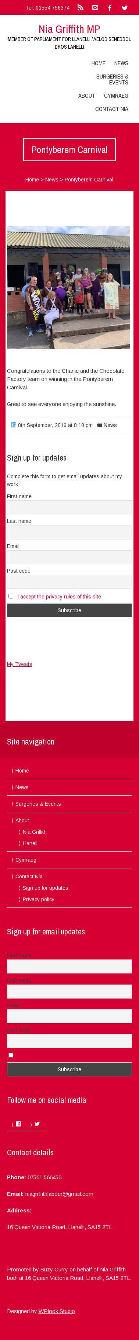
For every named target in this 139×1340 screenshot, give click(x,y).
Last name (19, 521)
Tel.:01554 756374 (48, 8)
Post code (19, 571)
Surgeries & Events (112, 79)
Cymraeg (116, 95)
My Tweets (19, 664)
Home (99, 63)
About (86, 95)
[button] (68, 287)
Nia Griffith (35, 832)
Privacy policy (38, 899)
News (121, 63)
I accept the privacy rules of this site (59, 597)
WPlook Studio (57, 1311)
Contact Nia (111, 109)
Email (13, 546)
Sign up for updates (45, 888)
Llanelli (31, 843)
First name (19, 496)
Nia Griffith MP (69, 28)
